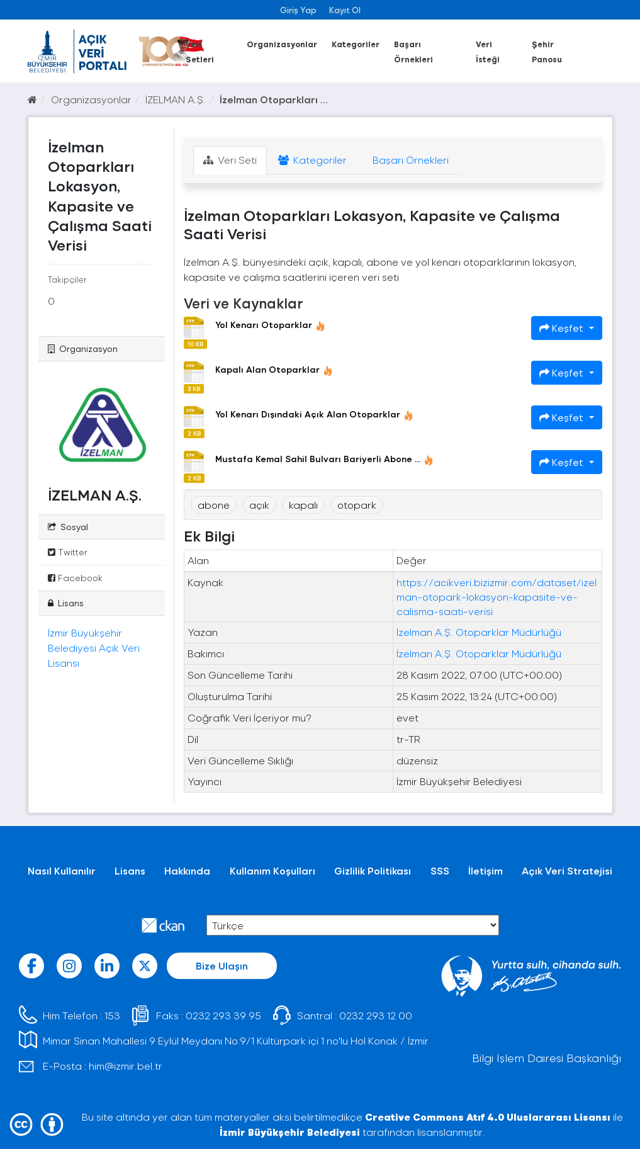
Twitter (67, 552)
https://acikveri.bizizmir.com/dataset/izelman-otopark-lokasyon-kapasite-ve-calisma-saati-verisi (496, 596)
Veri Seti (230, 159)
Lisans (130, 870)
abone (214, 504)
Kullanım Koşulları (272, 870)
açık (259, 504)
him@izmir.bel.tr (125, 1065)
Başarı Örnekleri (409, 159)
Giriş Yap (298, 9)
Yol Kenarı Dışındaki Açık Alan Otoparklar (314, 414)
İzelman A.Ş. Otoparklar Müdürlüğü (478, 631)
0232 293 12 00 (375, 1015)
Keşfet (562, 327)
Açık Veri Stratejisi (567, 870)
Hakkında (187, 870)
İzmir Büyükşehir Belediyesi (290, 1131)
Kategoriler (355, 43)
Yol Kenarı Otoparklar (270, 325)
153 (112, 1015)
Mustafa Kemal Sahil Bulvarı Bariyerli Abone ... (324, 459)
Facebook (75, 578)
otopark (356, 504)
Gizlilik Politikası (372, 870)
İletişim (485, 870)
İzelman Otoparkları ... (274, 99)
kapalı (303, 504)
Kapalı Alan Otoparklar (274, 369)
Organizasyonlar (282, 43)
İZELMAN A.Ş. (175, 99)
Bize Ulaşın (222, 965)
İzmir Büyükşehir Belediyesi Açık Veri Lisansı (94, 647)
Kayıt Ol (345, 9)
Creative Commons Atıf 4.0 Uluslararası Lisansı (487, 1116)
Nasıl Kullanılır (62, 870)
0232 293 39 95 (223, 1015)
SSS (439, 870)
